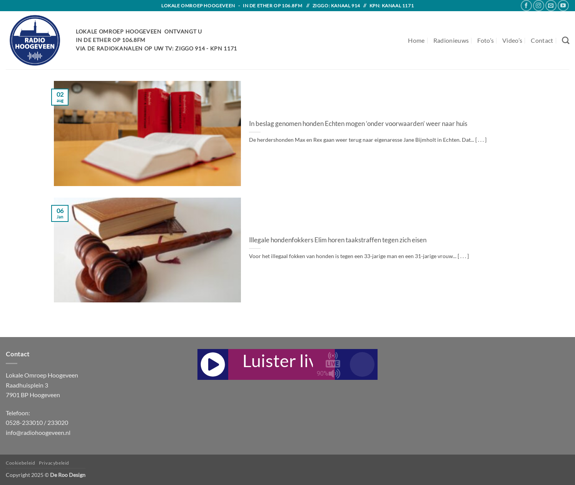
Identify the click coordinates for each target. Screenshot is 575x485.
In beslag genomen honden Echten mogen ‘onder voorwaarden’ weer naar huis (358, 124)
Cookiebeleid (20, 463)
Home (416, 40)
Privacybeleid (54, 463)
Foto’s (485, 40)
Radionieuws (451, 40)
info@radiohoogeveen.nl (38, 432)
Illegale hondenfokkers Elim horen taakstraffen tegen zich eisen (337, 240)
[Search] (565, 40)
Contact (542, 40)
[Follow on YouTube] (563, 5)
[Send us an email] (551, 5)
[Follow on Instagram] (538, 5)
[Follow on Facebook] (526, 5)
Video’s (512, 40)
